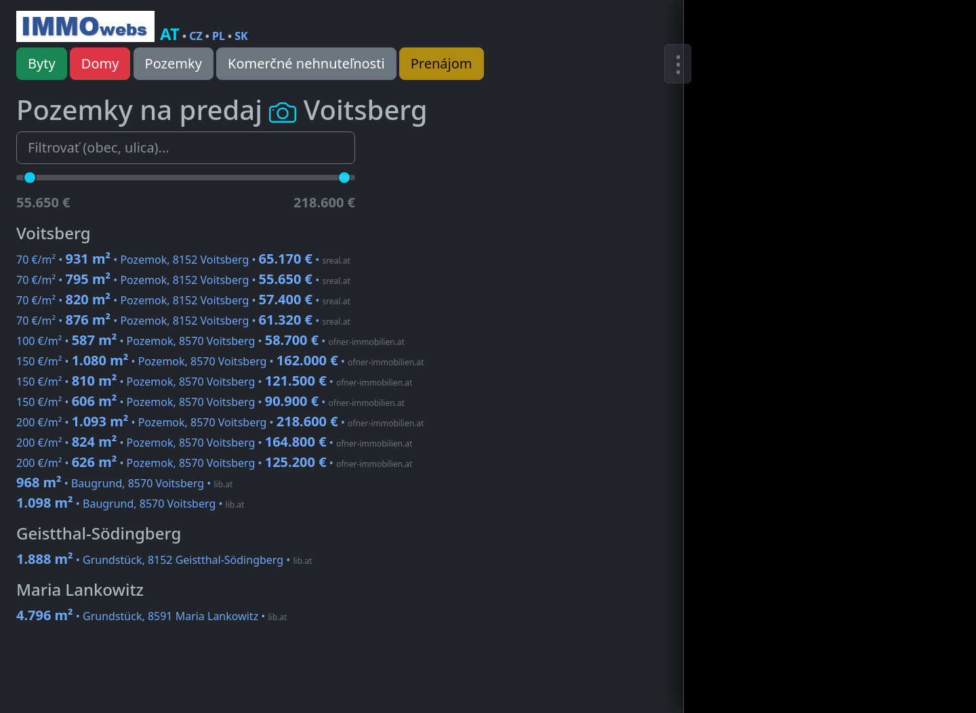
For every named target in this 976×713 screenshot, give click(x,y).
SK (241, 35)
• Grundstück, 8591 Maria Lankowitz (151, 616)
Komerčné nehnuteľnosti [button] (306, 63)
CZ (196, 35)
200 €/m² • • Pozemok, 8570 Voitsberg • (220, 422)
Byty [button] (42, 63)
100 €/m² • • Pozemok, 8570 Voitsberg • (210, 340)
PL (218, 35)
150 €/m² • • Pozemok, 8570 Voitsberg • (220, 361)
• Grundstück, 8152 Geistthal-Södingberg (164, 559)
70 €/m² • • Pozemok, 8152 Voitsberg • (183, 259)
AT (170, 33)
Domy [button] (100, 63)
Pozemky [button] (173, 63)
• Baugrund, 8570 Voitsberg (124, 483)
